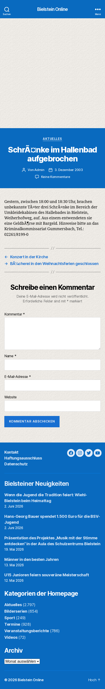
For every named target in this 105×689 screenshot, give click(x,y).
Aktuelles (52, 139)
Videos (10, 637)
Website (10, 397)
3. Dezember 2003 (69, 170)
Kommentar (14, 314)
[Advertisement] (52, 73)
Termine (12, 624)
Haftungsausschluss (23, 458)
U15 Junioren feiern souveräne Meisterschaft (46, 575)
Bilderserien (15, 611)
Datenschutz (16, 464)
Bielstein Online (52, 9)
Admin (39, 170)
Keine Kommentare (55, 177)
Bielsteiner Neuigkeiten (36, 483)
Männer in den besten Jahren (31, 559)
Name (10, 356)
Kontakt (11, 452)
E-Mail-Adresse (17, 377)
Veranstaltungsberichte (26, 631)
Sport (9, 617)
